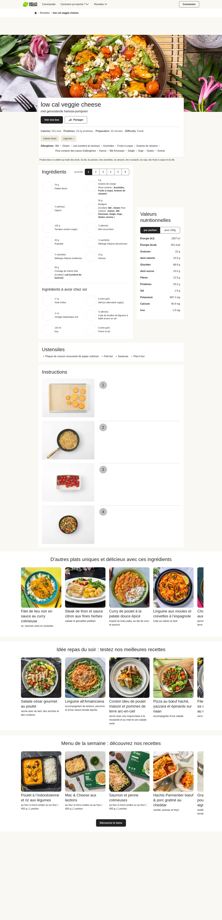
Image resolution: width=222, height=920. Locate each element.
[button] (88, 172)
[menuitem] (31, 4)
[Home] (35, 13)
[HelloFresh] (30, 4)
